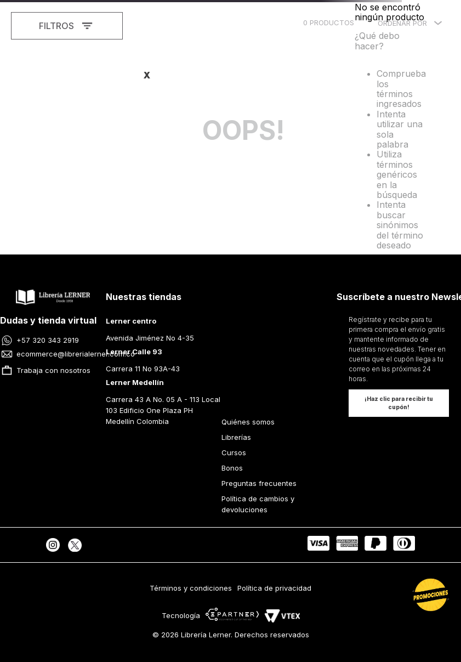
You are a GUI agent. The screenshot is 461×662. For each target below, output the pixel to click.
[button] (399, 403)
